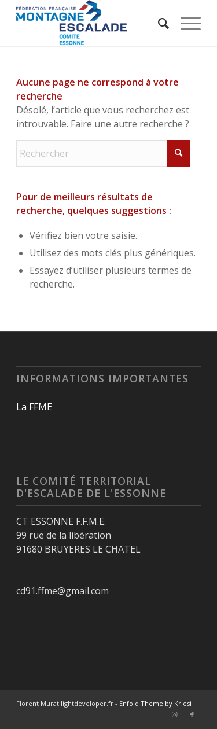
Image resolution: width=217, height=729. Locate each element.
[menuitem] (157, 23)
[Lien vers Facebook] (192, 714)
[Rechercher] (157, 23)
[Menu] (185, 23)
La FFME (34, 406)
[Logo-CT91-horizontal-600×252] (90, 23)
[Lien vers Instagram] (174, 714)
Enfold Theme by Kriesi (155, 703)
